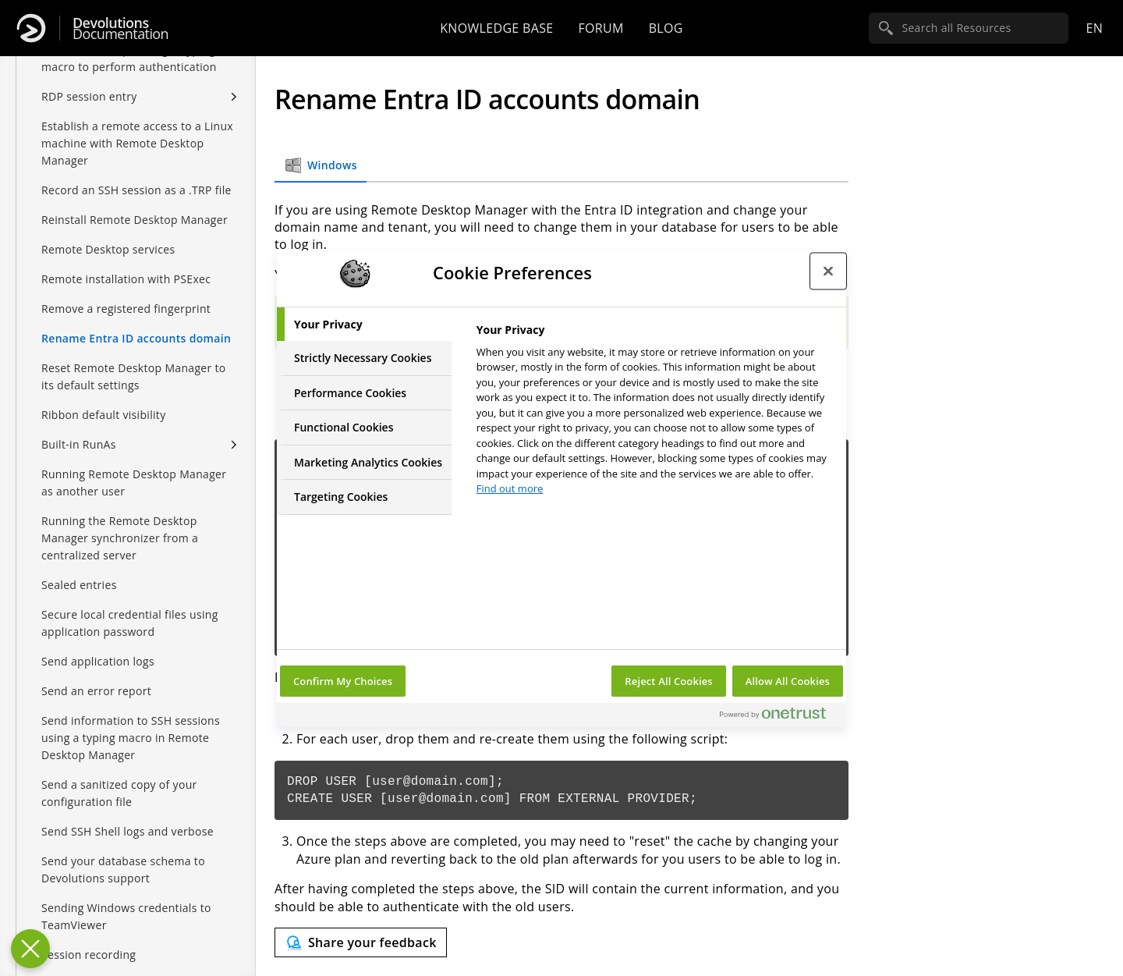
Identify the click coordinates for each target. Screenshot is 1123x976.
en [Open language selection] (1094, 28)
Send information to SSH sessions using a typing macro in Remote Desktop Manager (130, 737)
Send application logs (97, 661)
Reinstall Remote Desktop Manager (134, 219)
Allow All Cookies (788, 681)
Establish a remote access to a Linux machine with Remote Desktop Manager (137, 143)
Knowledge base (496, 28)
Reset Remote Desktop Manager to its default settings (133, 376)
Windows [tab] (320, 165)
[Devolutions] (31, 28)
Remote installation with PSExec (126, 279)
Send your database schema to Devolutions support (123, 869)
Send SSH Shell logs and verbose (127, 831)
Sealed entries (79, 584)
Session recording (88, 954)
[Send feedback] (361, 942)
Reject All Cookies (668, 681)
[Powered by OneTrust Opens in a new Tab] (779, 716)
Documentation (120, 28)
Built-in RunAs (78, 444)
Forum (600, 28)
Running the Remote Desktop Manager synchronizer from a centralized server (119, 538)
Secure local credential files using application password (129, 623)
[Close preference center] (828, 271)
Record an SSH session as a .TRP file (136, 190)
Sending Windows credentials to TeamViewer (126, 916)
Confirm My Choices (342, 681)
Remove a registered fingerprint (126, 308)
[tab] (364, 324)
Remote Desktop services (108, 249)
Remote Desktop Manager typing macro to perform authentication (129, 58)
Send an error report (96, 690)
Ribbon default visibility (103, 414)
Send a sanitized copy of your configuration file (119, 793)
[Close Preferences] (30, 948)
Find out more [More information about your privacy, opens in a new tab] (510, 488)
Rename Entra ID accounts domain (136, 338)
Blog (666, 28)
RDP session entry (89, 96)
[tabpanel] (655, 414)
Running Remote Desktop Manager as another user (133, 483)
